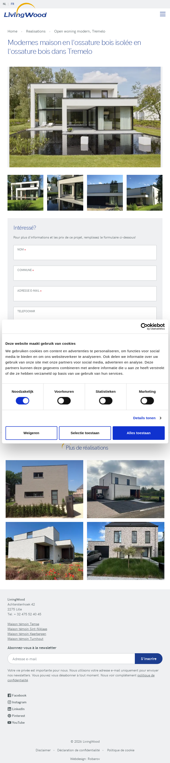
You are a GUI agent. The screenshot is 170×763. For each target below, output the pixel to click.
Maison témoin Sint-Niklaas (27, 629)
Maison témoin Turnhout (25, 638)
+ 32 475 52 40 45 (27, 614)
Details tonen (144, 418)
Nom (21, 249)
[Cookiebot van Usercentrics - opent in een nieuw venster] (144, 326)
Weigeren (31, 433)
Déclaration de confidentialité (78, 750)
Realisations (35, 30)
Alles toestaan (139, 433)
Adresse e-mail (29, 291)
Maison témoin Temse (23, 624)
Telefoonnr (26, 311)
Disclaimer (43, 750)
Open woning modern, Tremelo (79, 30)
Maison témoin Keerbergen (27, 633)
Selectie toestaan (85, 433)
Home (12, 30)
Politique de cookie (120, 750)
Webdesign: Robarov (85, 758)
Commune (25, 270)
